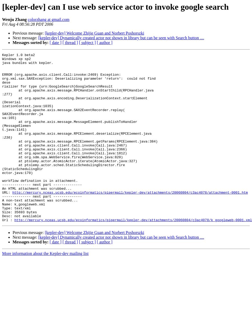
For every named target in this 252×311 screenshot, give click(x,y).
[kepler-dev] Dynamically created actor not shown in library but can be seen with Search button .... (121, 38)
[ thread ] (70, 42)
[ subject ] (87, 42)
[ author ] (105, 42)
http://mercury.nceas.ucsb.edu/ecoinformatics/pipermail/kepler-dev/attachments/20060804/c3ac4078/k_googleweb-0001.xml (133, 253)
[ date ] (55, 42)
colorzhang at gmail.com (49, 19)
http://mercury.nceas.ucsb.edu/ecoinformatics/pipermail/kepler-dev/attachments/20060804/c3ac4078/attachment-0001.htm (130, 220)
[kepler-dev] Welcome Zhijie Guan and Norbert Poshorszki (94, 33)
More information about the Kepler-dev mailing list (45, 287)
